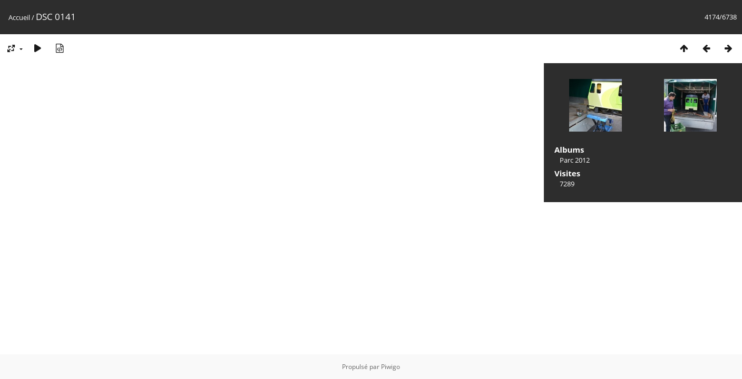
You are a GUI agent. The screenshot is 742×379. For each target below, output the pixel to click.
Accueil (19, 17)
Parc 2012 (575, 160)
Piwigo (390, 366)
